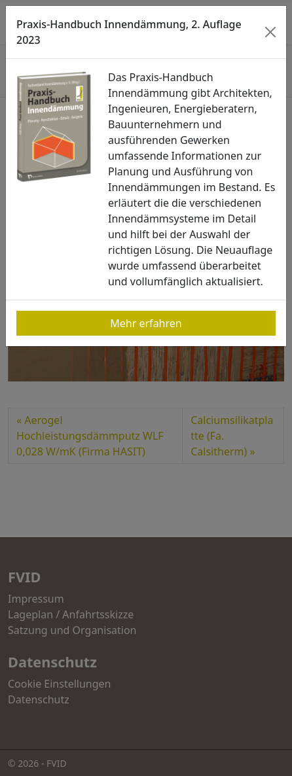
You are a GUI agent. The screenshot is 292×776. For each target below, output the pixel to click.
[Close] (271, 32)
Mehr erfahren (145, 323)
